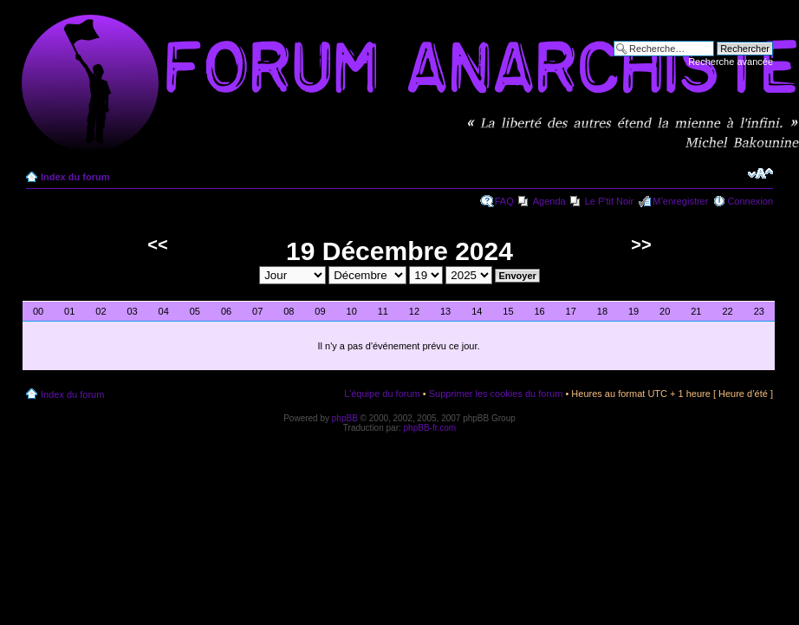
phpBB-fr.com (430, 428)
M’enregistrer (680, 201)
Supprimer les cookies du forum (496, 393)
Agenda (549, 201)
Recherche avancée (730, 61)
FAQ (504, 201)
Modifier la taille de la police (760, 173)
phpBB (345, 418)
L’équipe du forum (381, 393)
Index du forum (75, 177)
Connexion (750, 201)
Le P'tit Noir (609, 201)
